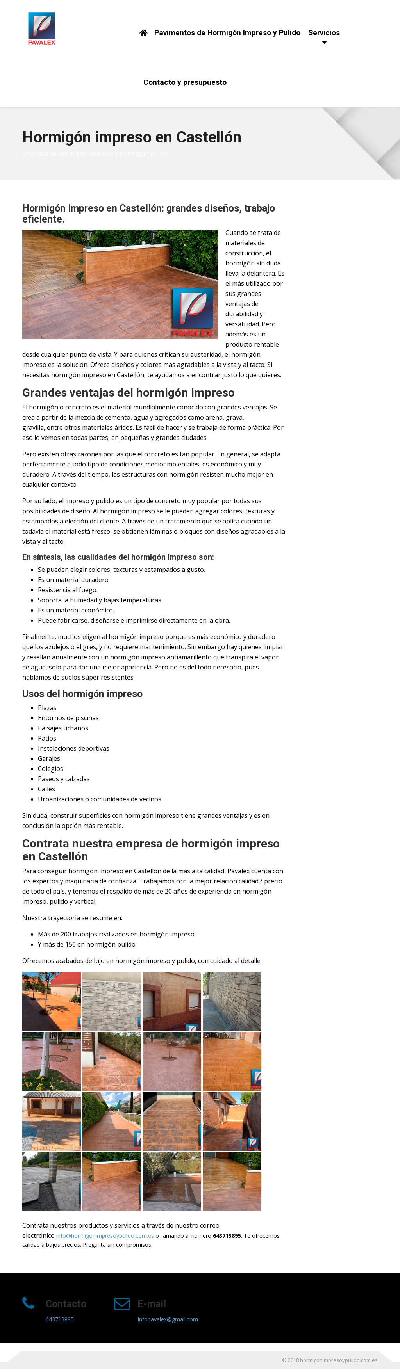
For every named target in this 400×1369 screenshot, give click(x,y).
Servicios (324, 32)
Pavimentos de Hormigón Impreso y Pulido (227, 32)
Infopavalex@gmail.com (168, 1319)
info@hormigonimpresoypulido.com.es (105, 1235)
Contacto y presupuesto (185, 82)
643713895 (60, 1319)
